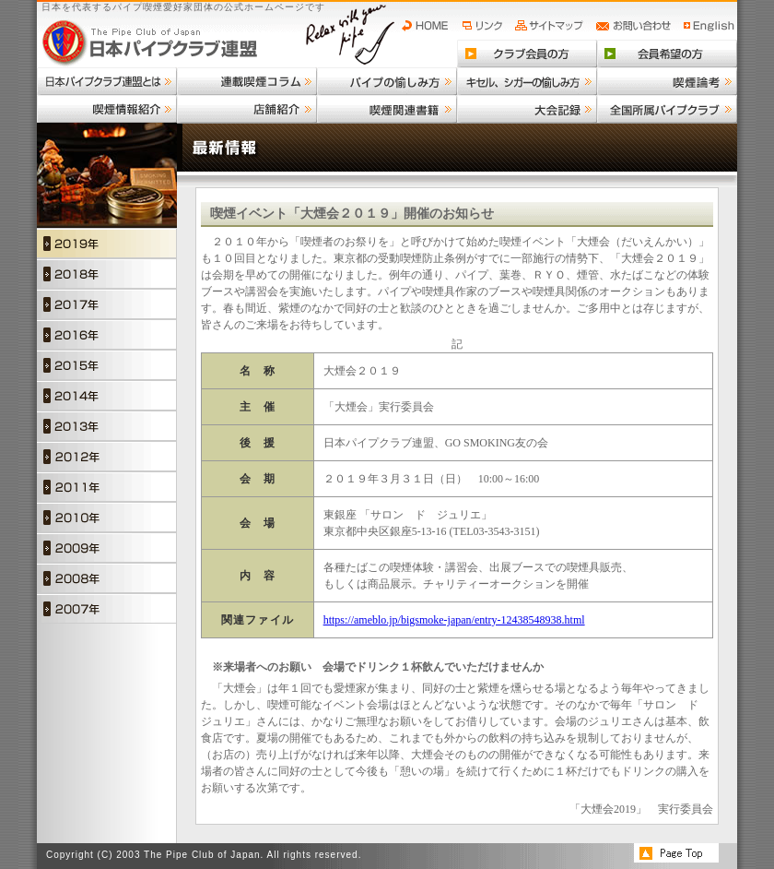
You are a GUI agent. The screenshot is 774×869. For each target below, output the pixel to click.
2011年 (107, 486)
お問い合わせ (636, 25)
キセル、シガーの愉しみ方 (527, 81)
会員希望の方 (667, 53)
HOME (429, 25)
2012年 (107, 456)
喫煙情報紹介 (107, 109)
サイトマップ (551, 25)
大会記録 (527, 109)
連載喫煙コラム (247, 81)
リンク (484, 25)
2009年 (107, 547)
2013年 (107, 426)
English (709, 25)
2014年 (107, 395)
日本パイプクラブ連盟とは (107, 81)
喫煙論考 (667, 81)
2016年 (107, 334)
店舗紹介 (247, 109)
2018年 (107, 273)
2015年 (107, 365)
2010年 (107, 517)
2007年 (107, 608)
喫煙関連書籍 (387, 109)
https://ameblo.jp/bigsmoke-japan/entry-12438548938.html (454, 619)
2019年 (107, 243)
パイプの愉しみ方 (387, 81)
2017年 (107, 304)
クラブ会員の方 (527, 53)
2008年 (107, 578)
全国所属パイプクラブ (667, 109)
